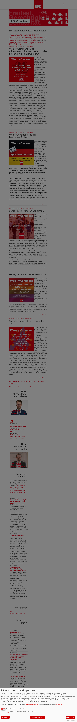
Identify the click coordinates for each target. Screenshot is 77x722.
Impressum (59, 704)
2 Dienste (9, 713)
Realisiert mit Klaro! (71, 720)
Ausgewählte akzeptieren (38, 717)
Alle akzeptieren (70, 717)
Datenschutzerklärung (32, 704)
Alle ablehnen (5, 717)
